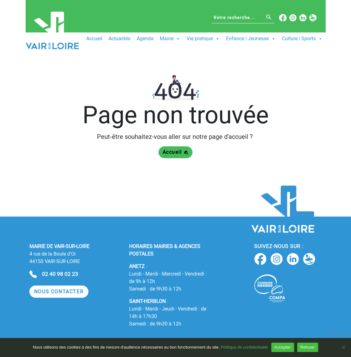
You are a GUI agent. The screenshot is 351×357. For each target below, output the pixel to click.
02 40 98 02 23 (60, 274)
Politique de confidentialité (244, 347)
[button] (58, 292)
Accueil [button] (176, 152)
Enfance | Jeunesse (251, 39)
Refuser (307, 347)
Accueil (94, 39)
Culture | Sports (302, 39)
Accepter (282, 347)
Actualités (119, 39)
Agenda (145, 39)
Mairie (170, 39)
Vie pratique (203, 39)
